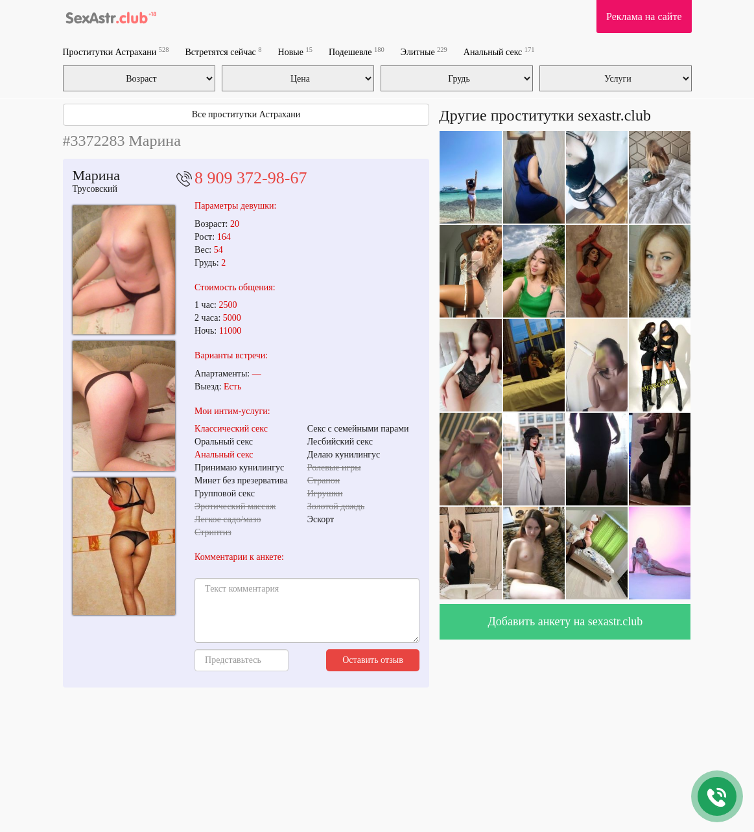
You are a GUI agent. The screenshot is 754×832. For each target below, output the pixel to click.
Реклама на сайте (643, 16)
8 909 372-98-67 (250, 177)
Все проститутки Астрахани (246, 114)
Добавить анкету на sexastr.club (565, 621)
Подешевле (356, 51)
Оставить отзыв (372, 660)
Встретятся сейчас (223, 51)
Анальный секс (499, 51)
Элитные (424, 51)
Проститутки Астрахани (116, 51)
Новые (295, 51)
